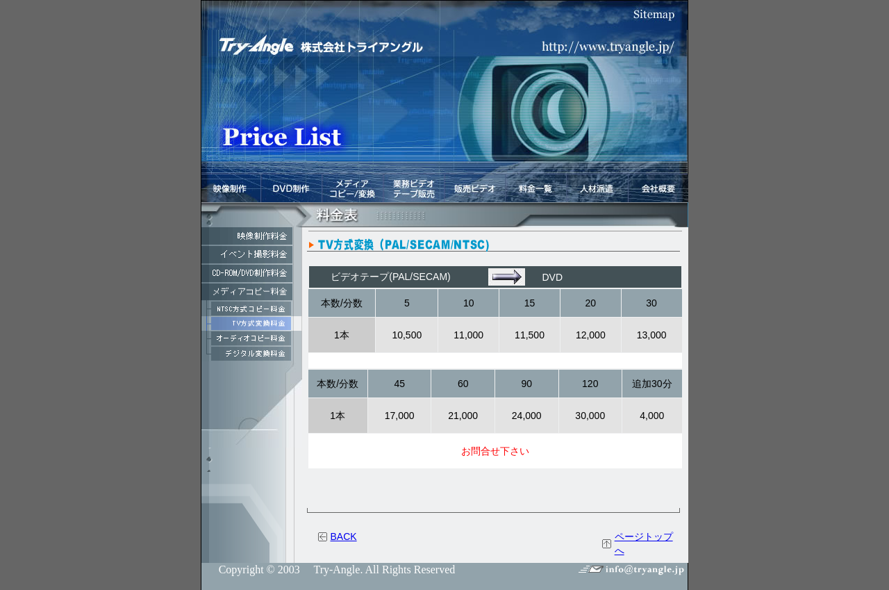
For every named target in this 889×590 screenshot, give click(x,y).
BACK (344, 536)
